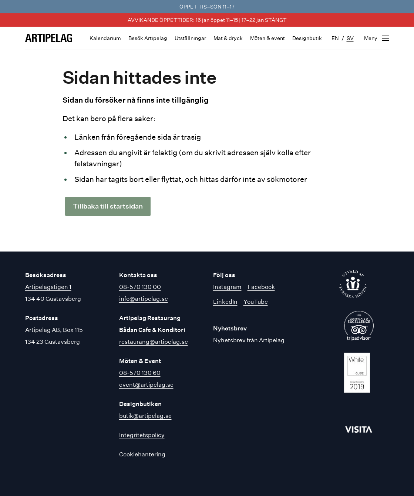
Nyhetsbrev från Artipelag (249, 340)
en (335, 38)
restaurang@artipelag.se (153, 341)
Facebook (261, 286)
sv (350, 38)
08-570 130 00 (140, 286)
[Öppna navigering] (377, 38)
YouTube (255, 301)
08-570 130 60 (140, 372)
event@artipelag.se (146, 384)
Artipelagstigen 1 (48, 286)
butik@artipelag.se (145, 415)
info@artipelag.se (143, 298)
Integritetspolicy (142, 435)
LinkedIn (225, 301)
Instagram (227, 286)
